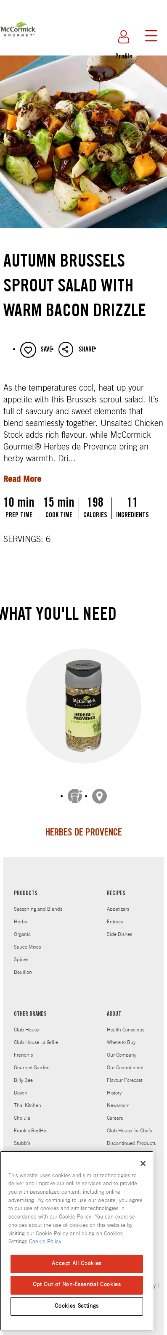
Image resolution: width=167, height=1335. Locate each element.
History (114, 1086)
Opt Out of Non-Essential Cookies (77, 1284)
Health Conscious (125, 1023)
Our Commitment (125, 1061)
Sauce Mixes (27, 940)
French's (23, 1048)
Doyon (20, 1086)
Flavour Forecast (124, 1073)
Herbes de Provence (83, 833)
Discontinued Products (131, 1136)
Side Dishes (119, 928)
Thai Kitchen (27, 1099)
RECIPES (116, 888)
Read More (22, 479)
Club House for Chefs (129, 1124)
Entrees (115, 915)
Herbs (20, 915)
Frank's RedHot (31, 1124)
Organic (22, 928)
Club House (26, 1023)
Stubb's (22, 1136)
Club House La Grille (36, 1036)
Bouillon (23, 965)
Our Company (121, 1048)
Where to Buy (121, 1036)
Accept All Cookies (77, 1263)
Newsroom (118, 1099)
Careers (115, 1111)
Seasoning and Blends (38, 902)
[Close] (143, 1163)
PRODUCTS (25, 888)
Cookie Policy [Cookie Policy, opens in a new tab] (45, 1242)
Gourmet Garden (32, 1061)
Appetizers (118, 902)
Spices (21, 953)
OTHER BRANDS (30, 1008)
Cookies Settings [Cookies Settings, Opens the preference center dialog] (77, 1306)
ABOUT (114, 1008)
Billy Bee (23, 1073)
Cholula (22, 1111)
